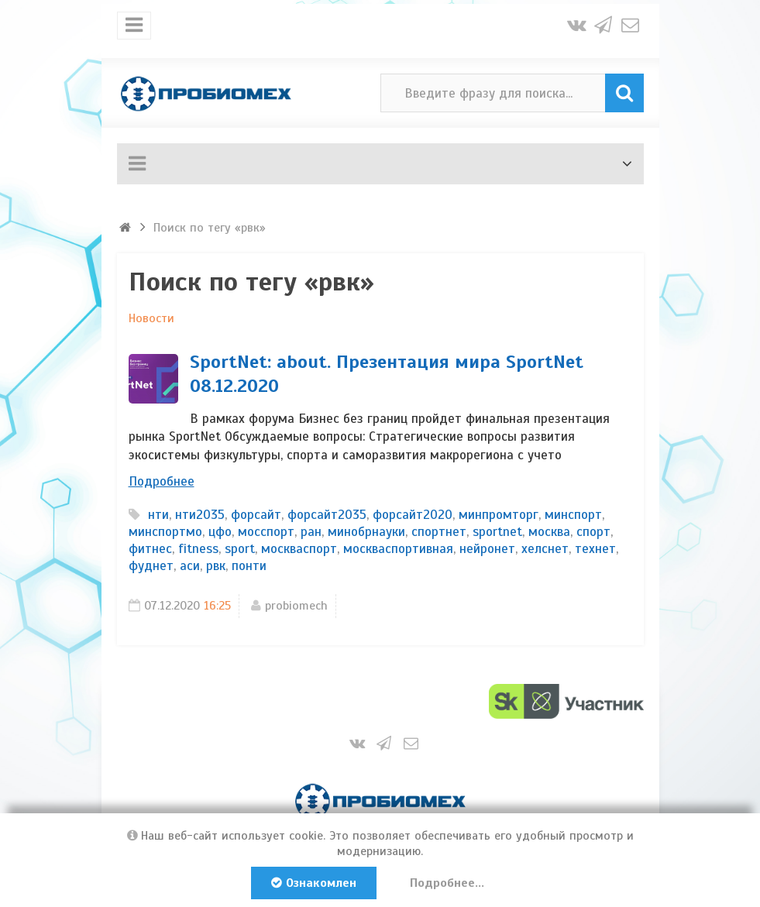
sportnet (497, 532)
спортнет (438, 532)
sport (240, 549)
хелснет (545, 549)
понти (249, 566)
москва (549, 532)
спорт (593, 532)
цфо (220, 532)
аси (190, 566)
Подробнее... (447, 883)
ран (311, 532)
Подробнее (161, 481)
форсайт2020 (412, 515)
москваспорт (299, 549)
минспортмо (165, 532)
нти (158, 515)
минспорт (573, 515)
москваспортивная (398, 549)
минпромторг (498, 515)
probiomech (296, 605)
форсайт (256, 515)
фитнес (150, 549)
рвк (215, 566)
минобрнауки (366, 532)
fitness (198, 549)
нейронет (487, 549)
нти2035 (200, 515)
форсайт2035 (326, 515)
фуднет (151, 566)
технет (595, 549)
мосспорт (266, 532)
